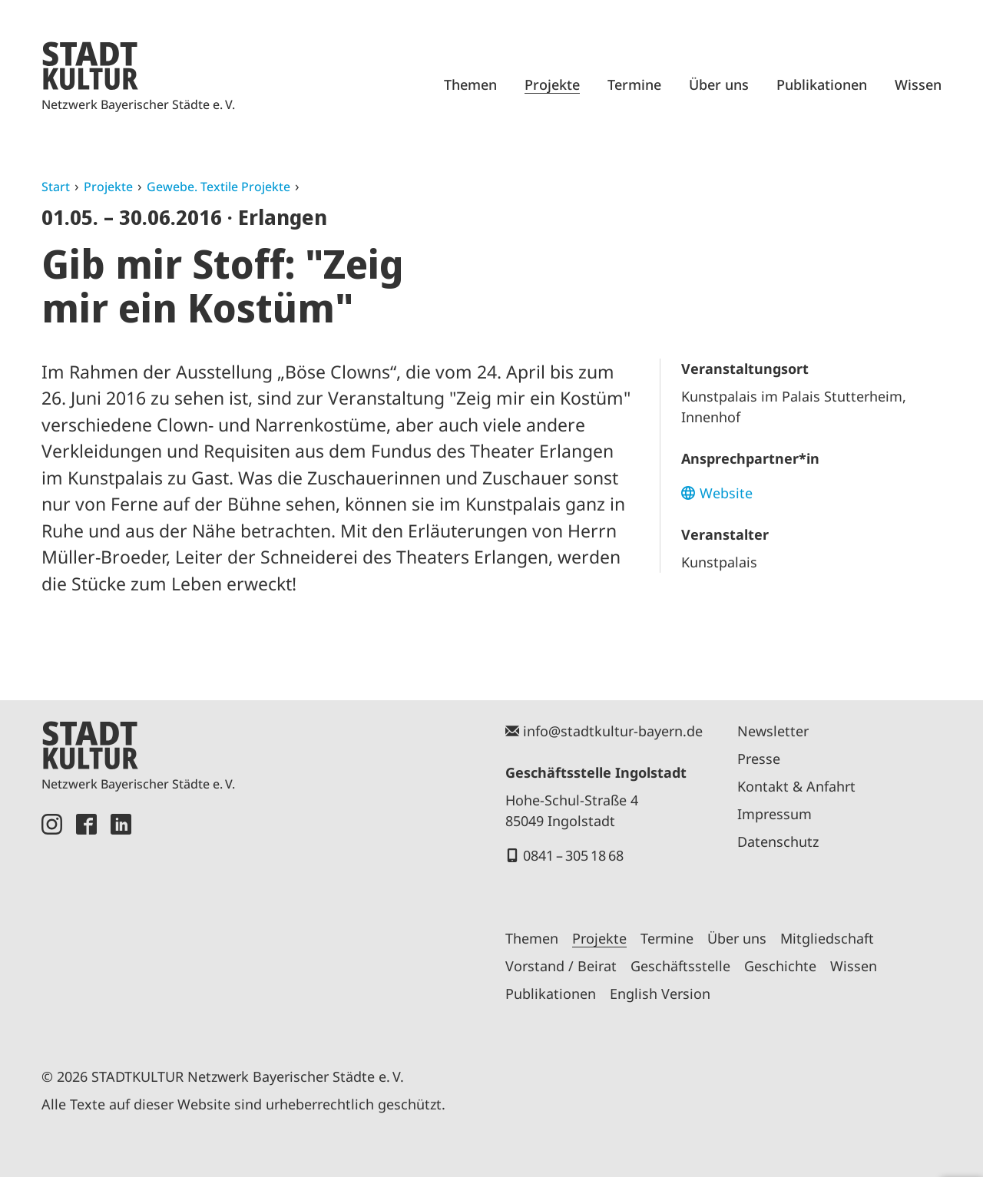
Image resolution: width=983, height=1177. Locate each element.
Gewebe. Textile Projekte (218, 186)
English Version (660, 993)
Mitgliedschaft (827, 938)
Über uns (719, 84)
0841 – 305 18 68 (573, 855)
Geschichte (780, 966)
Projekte (552, 84)
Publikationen (821, 84)
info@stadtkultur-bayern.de (613, 731)
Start (55, 186)
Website (726, 493)
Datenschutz (778, 841)
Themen (470, 84)
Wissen (918, 84)
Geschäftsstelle (680, 966)
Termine (634, 84)
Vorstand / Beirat (561, 966)
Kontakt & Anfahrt (796, 786)
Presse (758, 758)
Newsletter (773, 731)
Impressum (774, 814)
